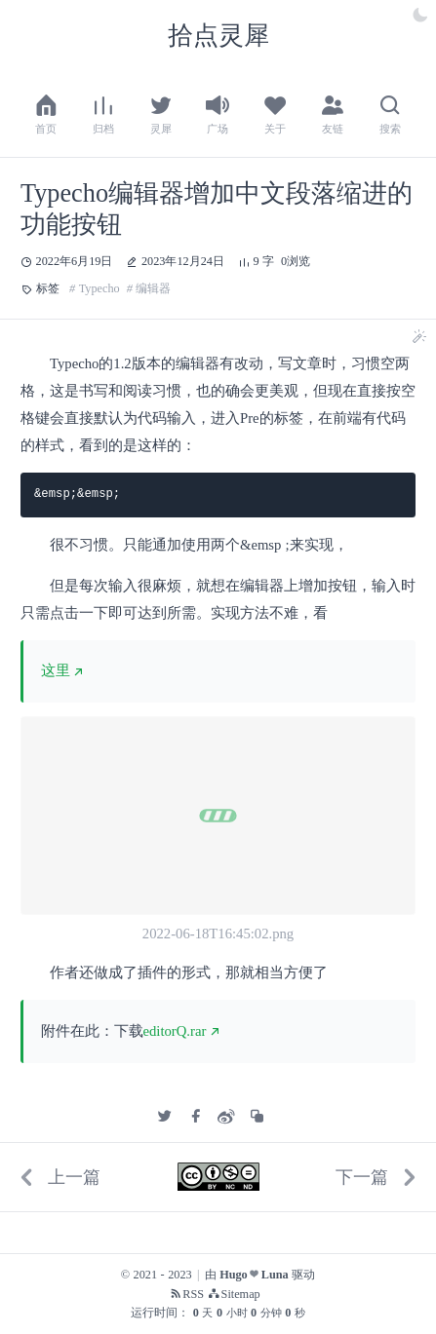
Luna (275, 1274)
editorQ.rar (175, 1031)
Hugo (233, 1274)
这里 (55, 670)
